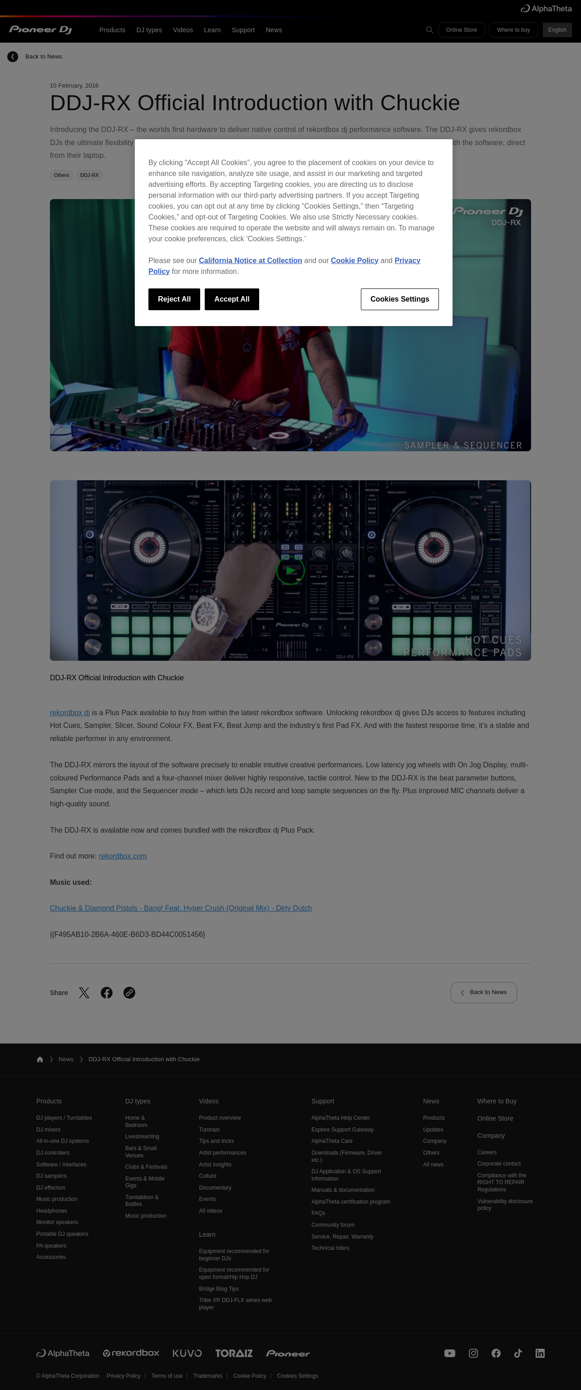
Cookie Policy (355, 260)
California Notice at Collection (250, 260)
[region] (294, 232)
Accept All (232, 299)
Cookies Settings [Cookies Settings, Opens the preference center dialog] (399, 299)
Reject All (174, 299)
